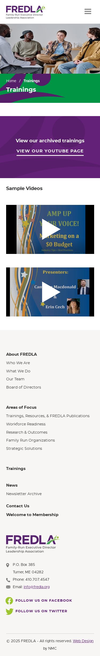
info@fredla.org (37, 587)
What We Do (18, 371)
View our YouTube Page (50, 151)
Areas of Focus (21, 408)
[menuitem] (50, 371)
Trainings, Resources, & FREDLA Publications (48, 416)
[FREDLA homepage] (26, 12)
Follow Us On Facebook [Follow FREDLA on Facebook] (39, 601)
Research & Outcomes (26, 432)
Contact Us (17, 506)
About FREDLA (21, 354)
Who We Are (18, 363)
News (12, 485)
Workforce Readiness (26, 424)
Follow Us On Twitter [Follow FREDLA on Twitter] (36, 611)
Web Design (83, 641)
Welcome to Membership (32, 515)
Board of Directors (23, 387)
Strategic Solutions (24, 449)
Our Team (15, 379)
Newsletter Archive (24, 494)
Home (11, 81)
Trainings (16, 469)
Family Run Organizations (30, 440)
